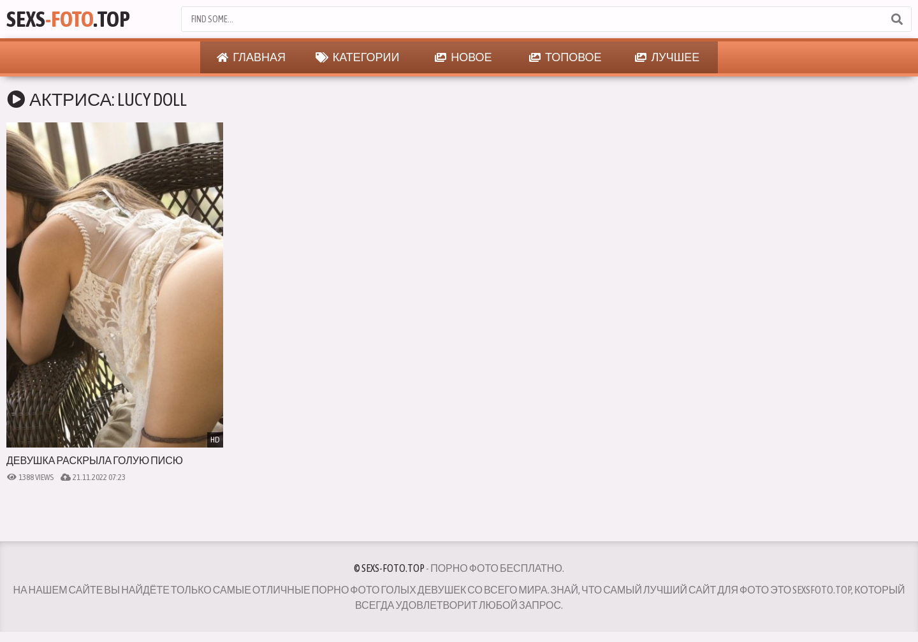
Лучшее (667, 57)
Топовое (565, 57)
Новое (463, 57)
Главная (251, 57)
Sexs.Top (68, 18)
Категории (358, 57)
